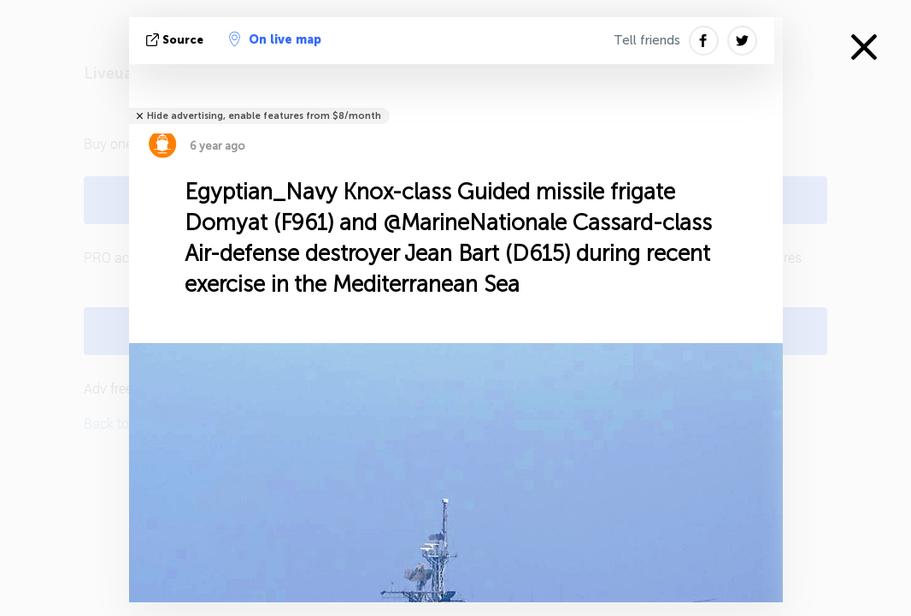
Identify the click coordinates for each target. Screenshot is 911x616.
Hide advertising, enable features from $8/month (264, 115)
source (176, 39)
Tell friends (647, 40)
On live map (275, 39)
